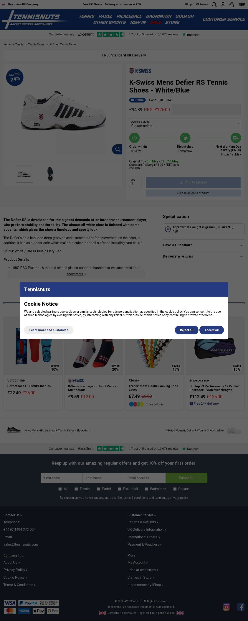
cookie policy (173, 311)
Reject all (186, 330)
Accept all (212, 330)
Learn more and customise (48, 330)
